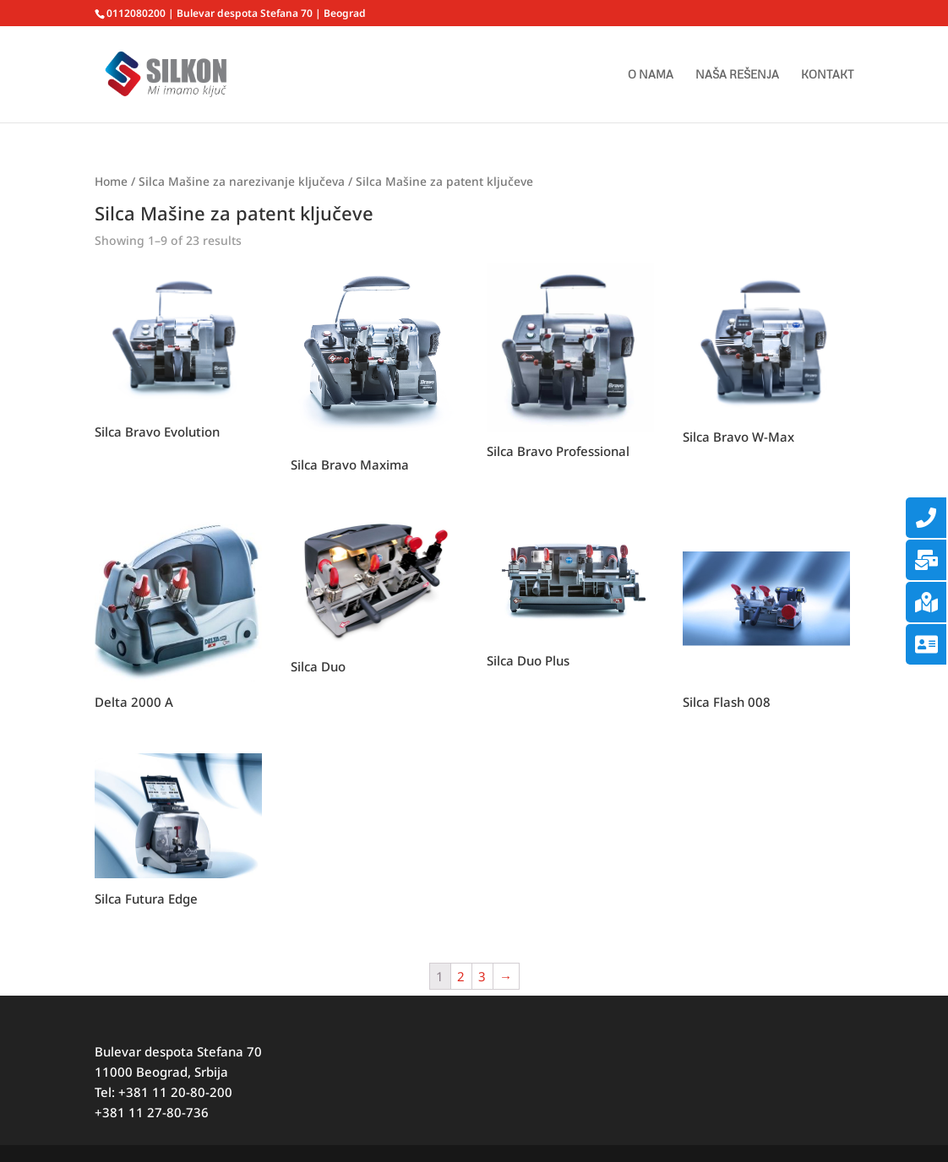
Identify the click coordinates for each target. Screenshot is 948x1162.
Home (111, 181)
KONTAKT (827, 74)
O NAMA (650, 74)
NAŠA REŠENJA (737, 74)
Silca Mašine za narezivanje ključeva (242, 181)
